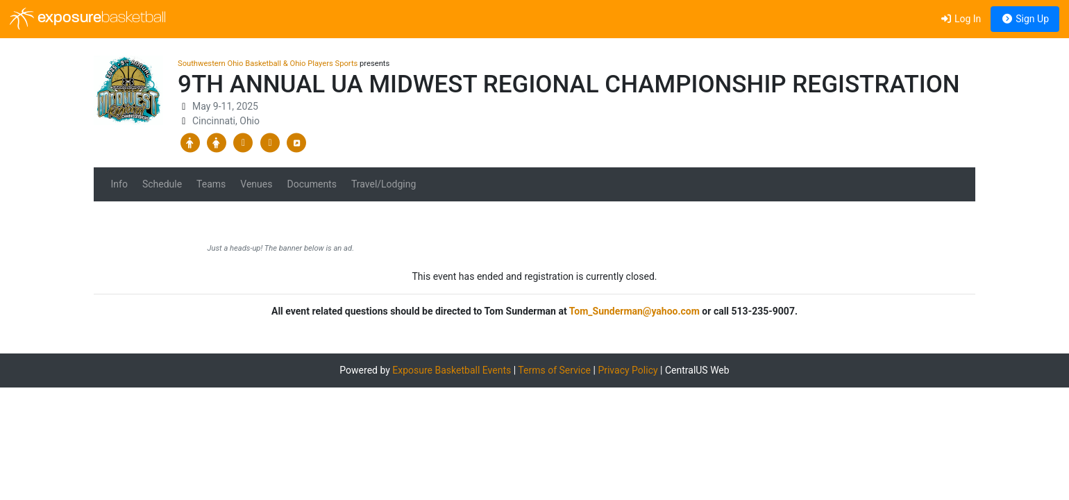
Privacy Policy (627, 370)
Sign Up (1025, 18)
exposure (88, 19)
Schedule (162, 184)
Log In (960, 18)
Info (119, 184)
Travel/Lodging (383, 184)
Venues (256, 184)
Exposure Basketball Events (451, 370)
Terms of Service (554, 370)
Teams (211, 184)
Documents (311, 184)
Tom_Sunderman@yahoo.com (634, 311)
